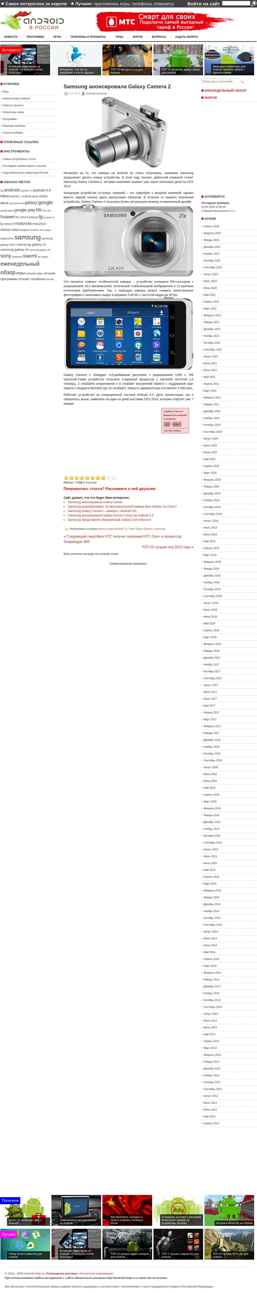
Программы (35, 36)
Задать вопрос (186, 36)
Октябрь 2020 (212, 425)
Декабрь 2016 (212, 739)
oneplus (24, 229)
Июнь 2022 (210, 288)
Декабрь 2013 (212, 986)
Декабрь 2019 (212, 493)
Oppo (47, 229)
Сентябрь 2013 (213, 1007)
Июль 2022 (210, 281)
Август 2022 (211, 274)
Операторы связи (13, 112)
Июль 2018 (210, 609)
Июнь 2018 (210, 616)
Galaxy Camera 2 (144, 528)
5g (1, 190)
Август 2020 (211, 438)
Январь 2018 (211, 650)
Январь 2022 (211, 322)
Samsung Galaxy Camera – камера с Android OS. (102, 511)
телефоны (141, 3)
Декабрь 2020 (212, 411)
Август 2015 (211, 849)
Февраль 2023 (212, 233)
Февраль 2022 (212, 315)
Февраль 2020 (212, 479)
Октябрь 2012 (212, 1082)
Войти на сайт (203, 3)
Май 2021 (209, 377)
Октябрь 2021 (212, 342)
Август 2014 (211, 931)
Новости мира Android (16, 98)
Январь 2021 (211, 404)
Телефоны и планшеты (88, 36)
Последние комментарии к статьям (24, 165)
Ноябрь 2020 (211, 418)
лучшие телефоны (31, 279)
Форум (138, 36)
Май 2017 (209, 705)
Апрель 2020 (211, 466)
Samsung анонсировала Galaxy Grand (95, 502)
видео (45, 256)
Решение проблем (14, 125)
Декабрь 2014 (212, 904)
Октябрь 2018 (212, 589)
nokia (14, 229)
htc (39, 209)
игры (124, 3)
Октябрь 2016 (212, 753)
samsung (28, 237)
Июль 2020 (210, 445)
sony (5, 256)
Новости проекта (13, 105)
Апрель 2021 (211, 383)
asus (4, 203)
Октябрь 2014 (212, 918)
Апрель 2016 (211, 794)
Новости (10, 36)
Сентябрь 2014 (213, 924)
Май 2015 (209, 870)
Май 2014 (209, 952)
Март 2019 (210, 555)
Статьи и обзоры (13, 132)
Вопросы (159, 36)
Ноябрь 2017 (211, 664)
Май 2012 (209, 1116)
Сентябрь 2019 (213, 514)
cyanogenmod (16, 203)
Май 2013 (209, 1034)
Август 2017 (211, 685)
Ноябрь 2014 (211, 911)
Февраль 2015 (212, 890)
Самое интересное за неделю (36, 3)
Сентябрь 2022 (213, 267)
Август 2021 (211, 356)
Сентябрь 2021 (213, 349)
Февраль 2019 (212, 561)
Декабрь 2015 (212, 822)
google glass (7, 210)
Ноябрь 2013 (211, 993)
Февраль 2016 (212, 808)
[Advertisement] (101, 443)
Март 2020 (210, 472)
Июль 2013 (210, 1020)
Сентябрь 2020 (213, 431)
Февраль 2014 (212, 972)
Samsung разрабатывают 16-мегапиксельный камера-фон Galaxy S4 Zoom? (122, 506)
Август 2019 (211, 520)
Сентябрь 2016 (213, 760)
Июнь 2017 (210, 698)
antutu (43, 196)
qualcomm (7, 238)
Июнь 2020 (210, 452)
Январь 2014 (211, 979)
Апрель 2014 (211, 959)
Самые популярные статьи (19, 159)
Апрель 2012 (211, 1123)
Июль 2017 (210, 692)
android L (15, 196)
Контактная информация (96, 1273)
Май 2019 (209, 541)
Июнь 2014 (210, 945)
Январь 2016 (211, 815)
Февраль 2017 (212, 726)
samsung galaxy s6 (39, 249)
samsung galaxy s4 (31, 244)
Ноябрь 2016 (211, 746)
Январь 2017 (211, 733)
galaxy (31, 202)
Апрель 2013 (211, 1041)
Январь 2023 (211, 240)
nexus (5, 230)
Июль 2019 (210, 527)
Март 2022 (210, 308)
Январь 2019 (211, 568)
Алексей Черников (96, 93)
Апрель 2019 (211, 548)
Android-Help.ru (34, 1273)
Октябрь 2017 (212, 671)
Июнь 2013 (210, 1027)
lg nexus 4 (48, 217)
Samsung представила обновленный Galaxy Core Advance (109, 519)
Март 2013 (210, 1048)
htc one (47, 210)
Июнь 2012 (210, 1109)
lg (41, 216)
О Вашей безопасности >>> (218, 210)
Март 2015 (210, 883)
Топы (119, 36)
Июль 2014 (210, 938)
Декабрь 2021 (212, 329)
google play (24, 210)
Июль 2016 (210, 774)
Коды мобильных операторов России (25, 172)
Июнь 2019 (210, 534)
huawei (7, 216)
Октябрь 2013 (212, 1000)
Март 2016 (210, 801)
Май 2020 (209, 459)
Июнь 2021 (210, 370)
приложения (106, 3)
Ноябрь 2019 (211, 500)
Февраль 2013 (212, 1054)
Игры (57, 36)
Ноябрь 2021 (211, 335)
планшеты (164, 3)
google (45, 202)
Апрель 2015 (211, 876)
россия (50, 279)
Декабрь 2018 (212, 575)
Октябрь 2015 (212, 835)
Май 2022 (209, 294)
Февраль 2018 (212, 644)
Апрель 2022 (211, 301)
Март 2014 (210, 965)
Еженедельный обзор (225, 90)
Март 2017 (210, 719)
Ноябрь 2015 (211, 828)
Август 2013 (211, 1013)
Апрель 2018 (211, 630)
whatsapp (17, 256)
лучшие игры (34, 273)
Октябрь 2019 (212, 507)
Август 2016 (211, 767)
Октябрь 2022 (212, 260)
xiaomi (30, 256)
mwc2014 (39, 224)
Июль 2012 (210, 1102)
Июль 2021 (210, 363)
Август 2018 (211, 603)
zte (39, 256)
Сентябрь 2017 (213, 678)
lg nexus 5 (7, 224)
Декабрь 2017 (212, 657)
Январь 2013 (211, 1061)
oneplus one (37, 230)
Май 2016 (209, 787)
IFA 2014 (20, 217)
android (11, 189)
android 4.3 (26, 190)
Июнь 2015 (210, 863)
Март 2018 (210, 637)
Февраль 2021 (212, 397)
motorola (23, 223)
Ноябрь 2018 (211, 582)
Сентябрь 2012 (213, 1089)
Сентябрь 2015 (213, 842)
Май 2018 (209, 623)
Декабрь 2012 (212, 1068)
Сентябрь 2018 (213, 596)
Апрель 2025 (211, 226)
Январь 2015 (211, 897)
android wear (30, 196)
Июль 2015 (210, 856)
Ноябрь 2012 (211, 1075)
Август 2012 (211, 1096)
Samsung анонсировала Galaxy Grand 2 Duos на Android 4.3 (111, 515)
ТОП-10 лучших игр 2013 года (166, 547)
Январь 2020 (211, 486)
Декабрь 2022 (212, 246)
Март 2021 (210, 390)
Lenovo (32, 217)
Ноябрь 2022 (211, 253)
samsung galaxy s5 (14, 249)
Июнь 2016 (210, 781)
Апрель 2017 (211, 712)
